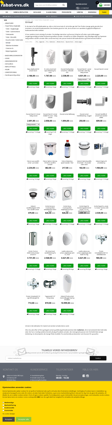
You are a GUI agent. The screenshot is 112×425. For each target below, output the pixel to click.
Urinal (8, 43)
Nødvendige (9, 402)
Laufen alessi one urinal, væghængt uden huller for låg (84, 253)
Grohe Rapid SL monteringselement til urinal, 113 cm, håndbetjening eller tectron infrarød (84, 209)
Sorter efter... (29, 42)
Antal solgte (78, 42)
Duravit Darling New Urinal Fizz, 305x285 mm (67, 70)
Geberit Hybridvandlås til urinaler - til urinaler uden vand (84, 162)
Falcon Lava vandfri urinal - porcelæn (33, 162)
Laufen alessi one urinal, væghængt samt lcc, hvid (67, 253)
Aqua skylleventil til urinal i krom (33, 70)
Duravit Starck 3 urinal (101, 69)
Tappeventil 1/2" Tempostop (50, 297)
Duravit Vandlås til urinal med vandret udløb (101, 115)
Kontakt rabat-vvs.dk (38, 378)
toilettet (80, 330)
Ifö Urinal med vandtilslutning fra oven (50, 253)
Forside (27, 20)
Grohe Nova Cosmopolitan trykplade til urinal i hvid (67, 208)
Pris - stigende (40, 42)
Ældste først (60, 42)
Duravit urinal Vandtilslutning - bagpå (84, 115)
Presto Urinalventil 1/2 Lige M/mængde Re (33, 297)
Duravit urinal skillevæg (67, 114)
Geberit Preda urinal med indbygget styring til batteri (67, 298)
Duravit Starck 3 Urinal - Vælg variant (33, 115)
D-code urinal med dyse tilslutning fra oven (50, 70)
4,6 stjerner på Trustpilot (20, 16)
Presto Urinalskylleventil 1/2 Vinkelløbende (101, 253)
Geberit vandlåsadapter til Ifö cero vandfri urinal (33, 207)
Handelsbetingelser (38, 376)
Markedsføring (10, 405)
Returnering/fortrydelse (39, 380)
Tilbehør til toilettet (12, 45)
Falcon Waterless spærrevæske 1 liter (67, 162)
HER (38, 397)
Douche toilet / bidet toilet (14, 40)
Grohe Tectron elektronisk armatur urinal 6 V (33, 253)
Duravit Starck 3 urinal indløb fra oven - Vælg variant (50, 115)
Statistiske (9, 410)
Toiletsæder (10, 34)
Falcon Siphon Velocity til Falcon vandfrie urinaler (50, 162)
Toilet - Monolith (11, 37)
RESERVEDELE (92, 12)
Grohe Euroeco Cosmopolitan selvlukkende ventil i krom (50, 208)
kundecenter (81, 4)
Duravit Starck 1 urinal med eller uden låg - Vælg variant (84, 70)
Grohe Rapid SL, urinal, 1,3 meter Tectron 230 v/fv (101, 207)
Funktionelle (9, 408)
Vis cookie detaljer (9, 414)
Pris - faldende (50, 42)
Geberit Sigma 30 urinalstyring (101, 162)
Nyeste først (69, 42)
